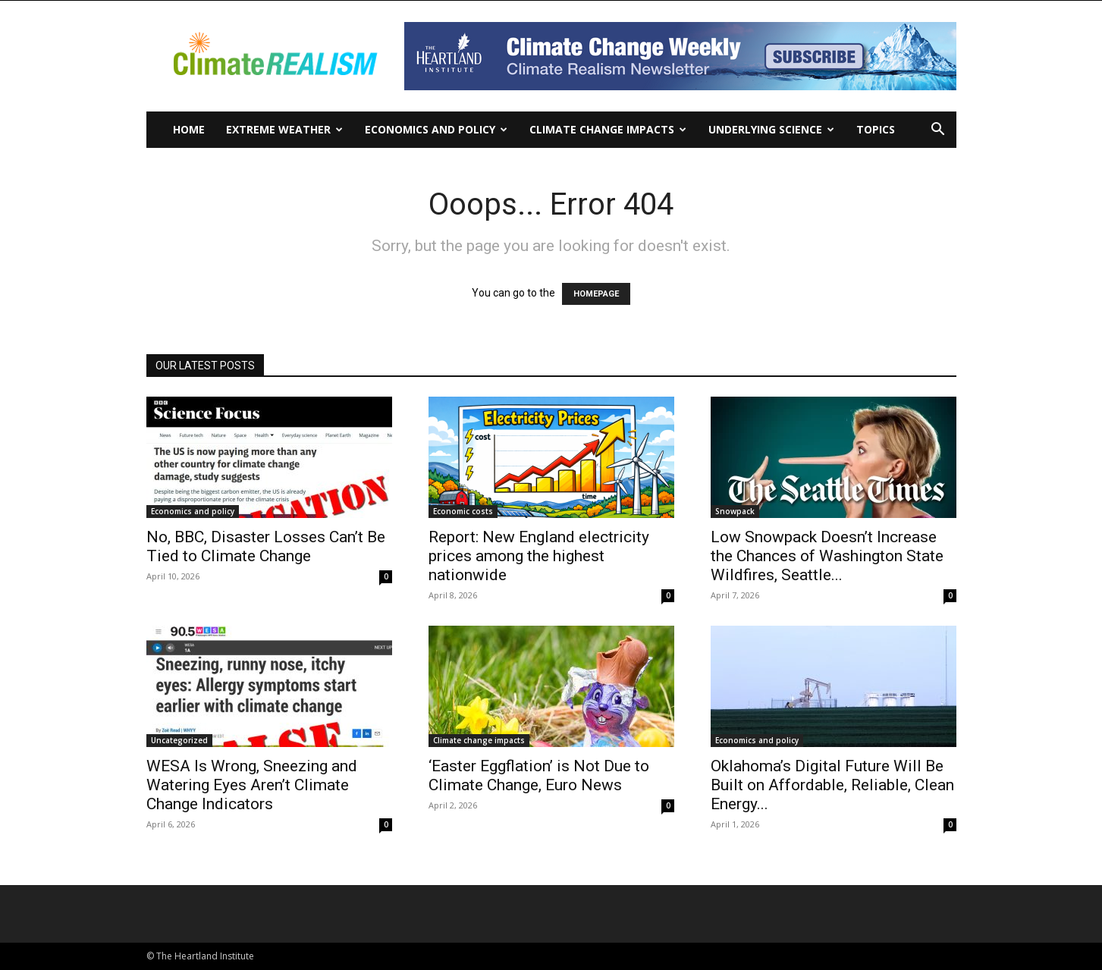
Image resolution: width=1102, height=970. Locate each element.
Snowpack (735, 511)
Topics (875, 129)
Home (189, 129)
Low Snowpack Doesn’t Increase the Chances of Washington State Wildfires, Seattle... (827, 556)
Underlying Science (771, 129)
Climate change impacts (607, 129)
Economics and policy (436, 129)
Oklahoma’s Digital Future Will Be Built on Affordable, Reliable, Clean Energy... (832, 785)
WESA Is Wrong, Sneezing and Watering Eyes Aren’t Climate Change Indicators (251, 785)
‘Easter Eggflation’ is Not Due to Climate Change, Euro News (539, 775)
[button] (938, 131)
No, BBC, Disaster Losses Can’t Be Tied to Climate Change (265, 546)
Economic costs (463, 511)
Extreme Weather (284, 129)
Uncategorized (179, 740)
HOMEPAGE (596, 294)
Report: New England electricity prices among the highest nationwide (539, 556)
